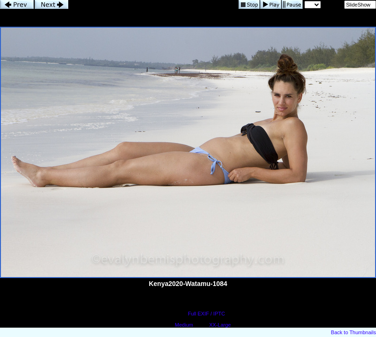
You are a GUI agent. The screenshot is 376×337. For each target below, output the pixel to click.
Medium (184, 325)
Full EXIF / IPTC (206, 313)
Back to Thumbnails (353, 332)
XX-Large (220, 325)
